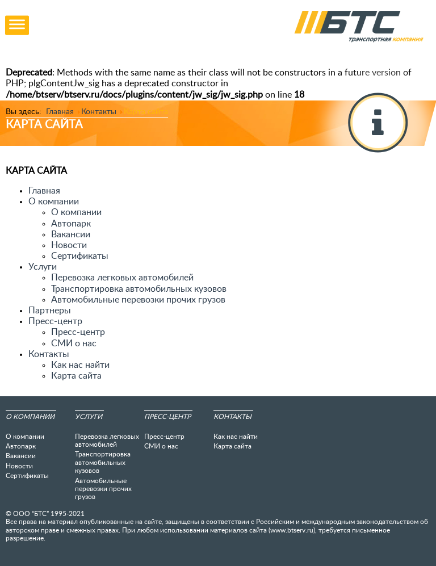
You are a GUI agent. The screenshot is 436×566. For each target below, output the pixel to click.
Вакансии (70, 234)
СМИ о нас (74, 343)
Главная (44, 190)
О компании (76, 212)
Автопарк (71, 223)
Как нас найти (80, 365)
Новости (69, 245)
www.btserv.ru (291, 530)
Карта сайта (76, 375)
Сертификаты (79, 256)
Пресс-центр (78, 332)
